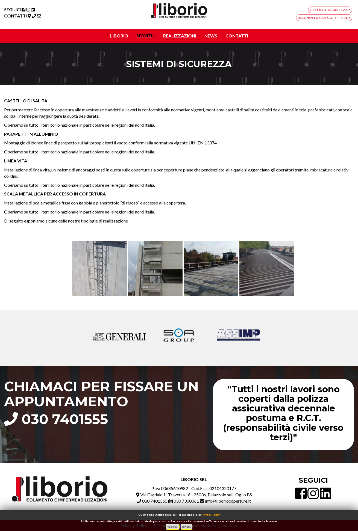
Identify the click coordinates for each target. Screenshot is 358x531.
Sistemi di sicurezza (330, 9)
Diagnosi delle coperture (324, 17)
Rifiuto (186, 526)
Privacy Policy (210, 514)
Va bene (172, 526)
